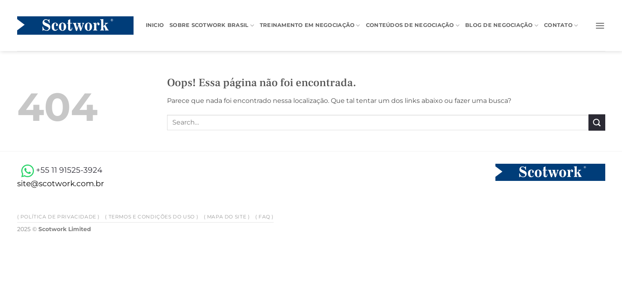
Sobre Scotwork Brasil (211, 25)
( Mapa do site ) (227, 217)
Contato (561, 25)
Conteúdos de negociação (412, 25)
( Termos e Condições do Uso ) (151, 217)
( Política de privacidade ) (58, 217)
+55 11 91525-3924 (60, 170)
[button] (600, 26)
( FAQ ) (264, 217)
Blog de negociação (501, 25)
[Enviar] (597, 122)
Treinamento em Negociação (310, 25)
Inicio (155, 25)
